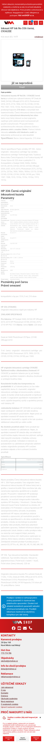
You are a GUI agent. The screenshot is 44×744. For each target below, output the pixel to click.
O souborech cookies (9, 704)
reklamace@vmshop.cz (10, 677)
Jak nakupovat (7, 687)
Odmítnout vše (8, 738)
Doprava (4, 696)
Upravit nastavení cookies (11, 707)
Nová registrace (7, 701)
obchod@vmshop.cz (9, 661)
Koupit (22, 87)
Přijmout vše (36, 738)
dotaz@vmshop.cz (8, 669)
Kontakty (4, 693)
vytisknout (38, 37)
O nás (3, 690)
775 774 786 (6, 653)
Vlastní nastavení (22, 738)
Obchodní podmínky (9, 699)
